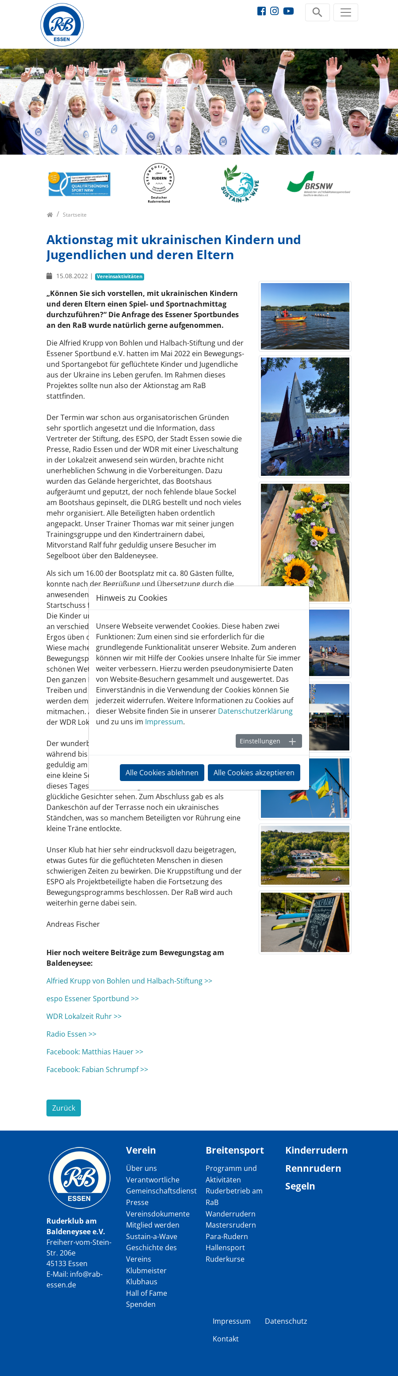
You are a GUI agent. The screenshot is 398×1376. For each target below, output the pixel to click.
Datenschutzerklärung (255, 711)
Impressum (164, 722)
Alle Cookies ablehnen (162, 772)
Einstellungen (260, 741)
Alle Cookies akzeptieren (254, 772)
